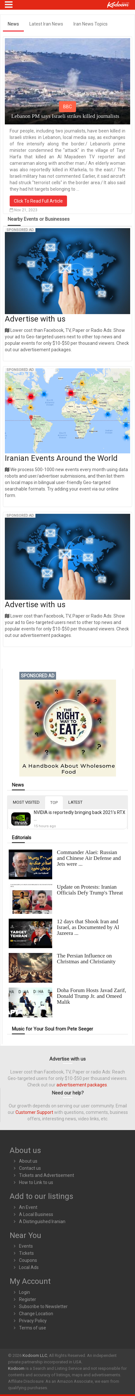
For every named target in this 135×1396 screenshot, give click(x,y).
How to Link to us (36, 1182)
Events (26, 1246)
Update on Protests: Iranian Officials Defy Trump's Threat (90, 890)
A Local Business (36, 1214)
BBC (67, 106)
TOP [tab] (54, 802)
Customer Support (34, 1112)
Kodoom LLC (35, 1355)
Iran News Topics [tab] (90, 23)
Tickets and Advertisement (46, 1175)
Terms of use (32, 1327)
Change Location (36, 1313)
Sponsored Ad (20, 230)
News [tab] (13, 23)
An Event (28, 1207)
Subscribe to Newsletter (43, 1306)
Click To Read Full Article (38, 201)
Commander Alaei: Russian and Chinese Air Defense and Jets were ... (89, 858)
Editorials (21, 838)
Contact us (30, 1168)
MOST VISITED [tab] (26, 802)
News (18, 785)
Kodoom (16, 1368)
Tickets (26, 1253)
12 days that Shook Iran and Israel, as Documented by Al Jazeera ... (88, 927)
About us (28, 1161)
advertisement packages (81, 1084)
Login (24, 1292)
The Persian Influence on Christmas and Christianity (86, 959)
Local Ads (29, 1267)
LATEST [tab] (75, 802)
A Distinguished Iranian (42, 1221)
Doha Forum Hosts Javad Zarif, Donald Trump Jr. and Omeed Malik (91, 996)
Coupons (28, 1260)
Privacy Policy (33, 1320)
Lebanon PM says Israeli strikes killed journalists (65, 116)
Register (27, 1299)
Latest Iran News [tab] (46, 23)
